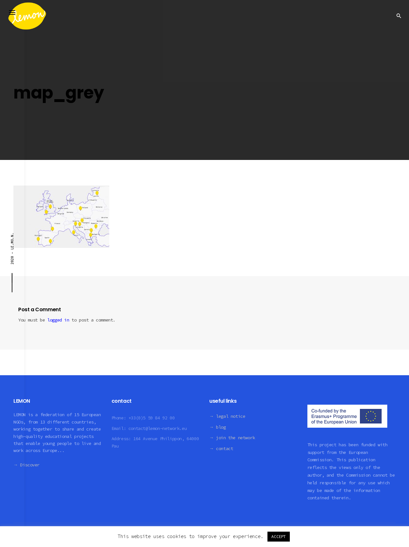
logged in (58, 320)
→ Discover (26, 465)
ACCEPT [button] (278, 536)
